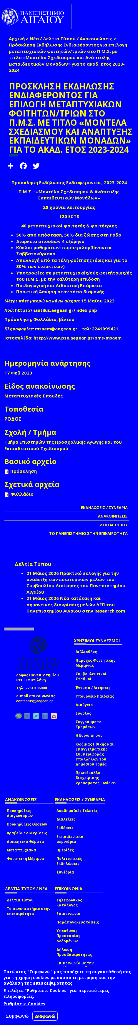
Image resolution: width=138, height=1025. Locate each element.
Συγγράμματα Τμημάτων (89, 724)
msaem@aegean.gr (58, 329)
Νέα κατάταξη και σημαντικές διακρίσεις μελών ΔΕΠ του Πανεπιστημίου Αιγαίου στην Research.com (75, 604)
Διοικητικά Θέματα (25, 841)
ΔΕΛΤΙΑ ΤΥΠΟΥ (114, 525)
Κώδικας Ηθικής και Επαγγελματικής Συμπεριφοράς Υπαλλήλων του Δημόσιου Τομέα (95, 754)
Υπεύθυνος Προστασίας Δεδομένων (68, 935)
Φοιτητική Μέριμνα (25, 858)
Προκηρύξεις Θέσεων (27, 824)
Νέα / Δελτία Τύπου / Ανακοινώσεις (71, 38)
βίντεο (66, 319)
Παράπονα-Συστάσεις (77, 922)
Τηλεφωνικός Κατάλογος (69, 903)
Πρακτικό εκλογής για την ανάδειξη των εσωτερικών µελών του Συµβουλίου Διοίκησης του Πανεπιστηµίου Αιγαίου (75, 582)
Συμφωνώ (17, 1016)
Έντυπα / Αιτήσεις (93, 687)
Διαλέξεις (65, 819)
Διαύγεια (84, 704)
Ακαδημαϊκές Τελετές (77, 810)
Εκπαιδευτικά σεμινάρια (70, 839)
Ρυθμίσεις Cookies (24, 1003)
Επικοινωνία (68, 913)
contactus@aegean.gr (36, 701)
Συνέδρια (65, 872)
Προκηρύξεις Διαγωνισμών (20, 813)
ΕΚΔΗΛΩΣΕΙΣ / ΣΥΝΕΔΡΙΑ (104, 507)
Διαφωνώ (45, 1016)
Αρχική (17, 38)
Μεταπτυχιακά (21, 850)
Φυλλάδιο (44, 319)
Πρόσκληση (17, 319)
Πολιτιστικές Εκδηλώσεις (69, 861)
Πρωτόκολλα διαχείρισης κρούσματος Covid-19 (96, 777)
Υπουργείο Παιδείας (95, 696)
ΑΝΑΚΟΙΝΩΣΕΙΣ (113, 516)
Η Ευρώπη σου (89, 735)
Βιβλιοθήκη (86, 651)
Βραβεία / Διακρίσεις (27, 833)
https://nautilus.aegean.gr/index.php (56, 310)
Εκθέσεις (65, 827)
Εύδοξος (83, 713)
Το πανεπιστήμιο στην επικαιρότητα (28, 911)
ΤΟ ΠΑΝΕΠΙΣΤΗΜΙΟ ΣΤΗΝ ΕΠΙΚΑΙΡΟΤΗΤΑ (88, 533)
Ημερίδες (65, 850)
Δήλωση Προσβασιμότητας (74, 952)
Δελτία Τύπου (20, 900)
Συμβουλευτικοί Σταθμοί (91, 676)
